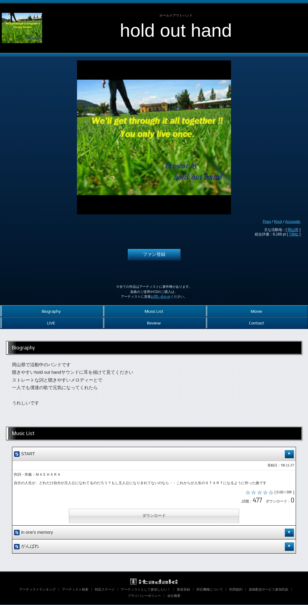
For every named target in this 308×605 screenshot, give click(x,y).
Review (154, 322)
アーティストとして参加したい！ (146, 590)
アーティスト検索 (75, 590)
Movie (256, 311)
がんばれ (154, 547)
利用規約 (235, 590)
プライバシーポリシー (144, 596)
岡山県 (293, 230)
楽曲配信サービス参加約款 (268, 590)
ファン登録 (154, 254)
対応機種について (209, 590)
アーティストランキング (37, 590)
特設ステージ (105, 590)
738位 (293, 234)
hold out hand (176, 30)
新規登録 (183, 590)
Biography (51, 311)
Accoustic (292, 222)
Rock (278, 222)
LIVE (51, 322)
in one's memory (154, 534)
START (154, 454)
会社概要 (173, 596)
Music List (154, 311)
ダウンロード (154, 516)
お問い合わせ (161, 296)
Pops (267, 222)
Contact (256, 322)
